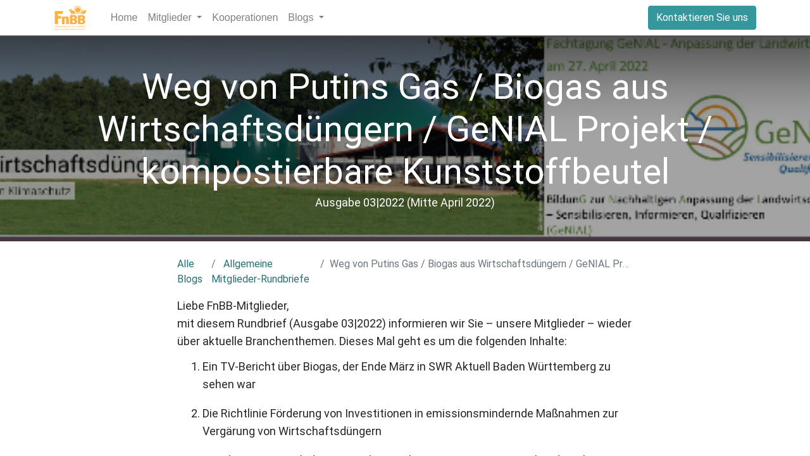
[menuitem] (124, 17)
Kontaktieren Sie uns (702, 17)
